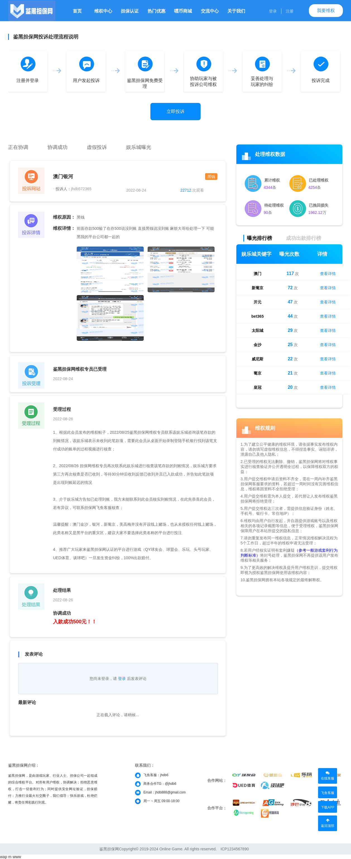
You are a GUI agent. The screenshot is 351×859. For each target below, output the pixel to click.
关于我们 (236, 11)
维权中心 (103, 11)
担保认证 (130, 11)
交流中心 (210, 11)
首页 (77, 11)
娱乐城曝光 (138, 147)
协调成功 (57, 147)
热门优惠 (156, 11)
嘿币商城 (183, 11)
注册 (290, 11)
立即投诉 (175, 111)
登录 (273, 11)
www (17, 857)
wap (3, 857)
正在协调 (18, 147)
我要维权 (326, 10)
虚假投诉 (97, 147)
